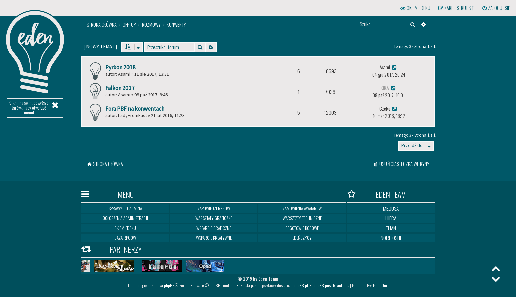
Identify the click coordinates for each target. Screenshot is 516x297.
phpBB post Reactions (331, 285)
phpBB (169, 285)
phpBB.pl (300, 285)
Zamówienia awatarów (302, 208)
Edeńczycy (302, 237)
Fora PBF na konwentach (134, 108)
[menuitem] (495, 8)
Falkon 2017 (120, 88)
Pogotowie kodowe (302, 228)
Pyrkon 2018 (120, 67)
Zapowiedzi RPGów (214, 208)
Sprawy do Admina (125, 208)
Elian (391, 228)
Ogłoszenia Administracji (125, 218)
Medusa (391, 208)
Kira (385, 87)
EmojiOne (380, 285)
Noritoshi (391, 237)
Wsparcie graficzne (213, 228)
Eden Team (376, 194)
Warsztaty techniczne (302, 218)
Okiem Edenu (125, 228)
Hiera (390, 218)
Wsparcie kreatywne (214, 237)
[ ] (100, 46)
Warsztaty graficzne (213, 218)
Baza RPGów (125, 237)
